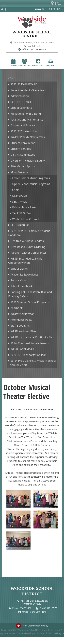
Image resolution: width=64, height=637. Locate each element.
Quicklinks (56, 9)
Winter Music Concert (25, 219)
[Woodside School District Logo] (32, 22)
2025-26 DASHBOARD (24, 84)
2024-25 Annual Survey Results (30, 343)
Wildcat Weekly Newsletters (28, 137)
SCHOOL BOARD (21, 102)
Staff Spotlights (20, 325)
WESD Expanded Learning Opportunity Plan (25, 261)
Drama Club (19, 195)
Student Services (21, 149)
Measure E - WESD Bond (26, 113)
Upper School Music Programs (31, 184)
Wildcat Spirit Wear (22, 314)
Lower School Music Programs (31, 178)
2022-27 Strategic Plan (24, 131)
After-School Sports (23, 166)
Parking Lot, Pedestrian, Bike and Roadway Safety (30, 294)
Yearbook (17, 308)
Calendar (13, 63)
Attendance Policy (21, 319)
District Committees (23, 154)
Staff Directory (24, 63)
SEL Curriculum (20, 225)
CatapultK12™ (46, 633)
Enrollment (50, 63)
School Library (19, 268)
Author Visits (19, 280)
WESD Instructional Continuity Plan (32, 337)
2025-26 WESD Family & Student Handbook (29, 233)
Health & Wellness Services (27, 241)
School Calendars (21, 108)
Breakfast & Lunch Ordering (28, 247)
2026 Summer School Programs (30, 302)
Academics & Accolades (24, 274)
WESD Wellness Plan (23, 331)
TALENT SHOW (21, 213)
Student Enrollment (23, 143)
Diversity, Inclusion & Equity (28, 160)
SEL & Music (19, 201)
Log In (60, 633)
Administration (20, 96)
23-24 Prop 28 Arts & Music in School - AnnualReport (32, 363)
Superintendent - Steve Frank (29, 90)
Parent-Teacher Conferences (29, 252)
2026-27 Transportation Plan (29, 355)
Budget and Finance (23, 125)
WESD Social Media (22, 349)
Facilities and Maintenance (27, 119)
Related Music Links (24, 207)
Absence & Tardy (38, 63)
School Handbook (21, 286)
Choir (15, 190)
